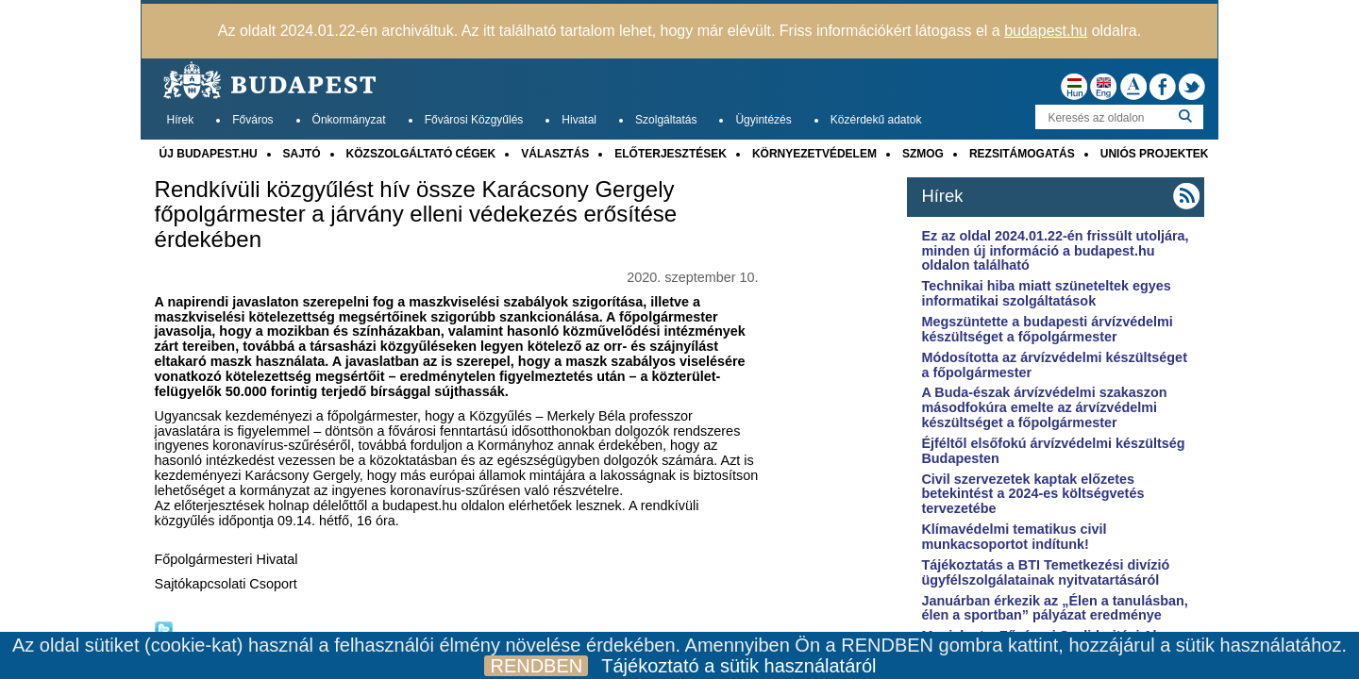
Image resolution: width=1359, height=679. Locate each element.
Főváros (252, 119)
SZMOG (923, 153)
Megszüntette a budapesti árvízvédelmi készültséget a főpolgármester (1046, 329)
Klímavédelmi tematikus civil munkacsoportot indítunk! (1013, 537)
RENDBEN (536, 665)
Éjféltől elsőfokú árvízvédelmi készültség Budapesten (1052, 451)
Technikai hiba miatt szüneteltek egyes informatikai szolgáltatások (1045, 293)
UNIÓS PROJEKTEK (1154, 153)
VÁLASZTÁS (555, 153)
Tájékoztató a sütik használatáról (738, 665)
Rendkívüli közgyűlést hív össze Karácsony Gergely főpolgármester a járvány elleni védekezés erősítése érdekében (416, 214)
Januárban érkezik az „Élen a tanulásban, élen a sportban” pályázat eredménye (1054, 608)
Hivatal (579, 119)
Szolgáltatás (665, 119)
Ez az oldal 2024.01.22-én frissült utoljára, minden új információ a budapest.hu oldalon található (1054, 250)
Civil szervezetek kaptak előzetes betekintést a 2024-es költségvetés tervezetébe (1032, 494)
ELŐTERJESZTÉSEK (670, 153)
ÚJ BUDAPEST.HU (208, 153)
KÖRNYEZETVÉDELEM (814, 153)
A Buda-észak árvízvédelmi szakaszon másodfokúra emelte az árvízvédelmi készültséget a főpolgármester (1043, 407)
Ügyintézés (763, 119)
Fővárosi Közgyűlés (474, 119)
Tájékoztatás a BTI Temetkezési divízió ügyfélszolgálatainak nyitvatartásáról (1045, 572)
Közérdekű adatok (876, 119)
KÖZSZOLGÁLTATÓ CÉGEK (421, 153)
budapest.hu (1045, 31)
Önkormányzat (349, 119)
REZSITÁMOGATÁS (1022, 153)
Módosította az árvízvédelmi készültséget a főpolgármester (1054, 365)
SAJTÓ (302, 153)
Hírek (180, 119)
